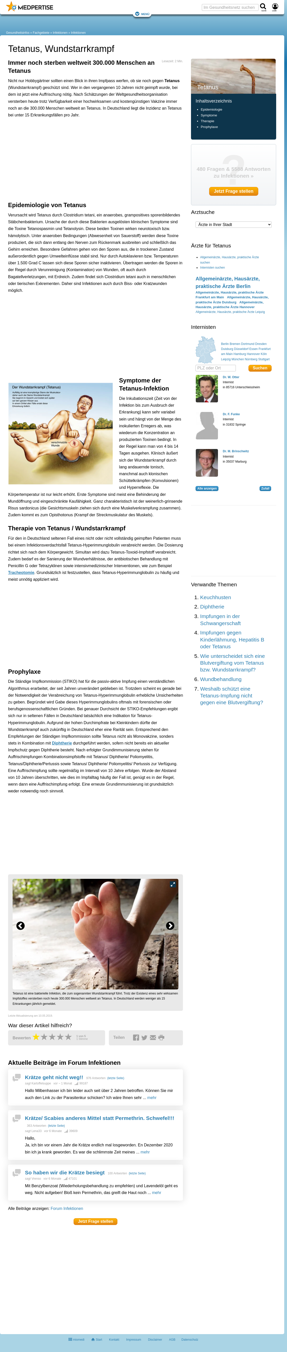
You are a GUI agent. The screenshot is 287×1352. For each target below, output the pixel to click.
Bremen (235, 344)
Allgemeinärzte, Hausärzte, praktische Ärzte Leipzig (230, 312)
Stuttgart (264, 359)
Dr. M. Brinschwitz (236, 451)
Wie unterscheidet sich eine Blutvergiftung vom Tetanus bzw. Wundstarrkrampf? (232, 663)
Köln (264, 354)
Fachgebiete (41, 33)
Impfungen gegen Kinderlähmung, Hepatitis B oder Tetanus (232, 639)
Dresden (261, 344)
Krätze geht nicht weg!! (54, 1077)
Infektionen (60, 33)
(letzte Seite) (115, 1078)
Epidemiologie (211, 109)
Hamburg (240, 354)
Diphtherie (62, 743)
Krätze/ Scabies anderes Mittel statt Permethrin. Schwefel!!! (99, 1118)
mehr (151, 1098)
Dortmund (247, 344)
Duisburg (227, 349)
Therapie (207, 121)
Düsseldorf (241, 349)
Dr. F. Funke (231, 414)
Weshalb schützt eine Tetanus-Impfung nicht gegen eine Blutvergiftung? (231, 695)
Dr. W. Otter (231, 377)
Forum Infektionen (67, 1208)
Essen (253, 349)
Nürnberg (251, 359)
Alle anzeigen (207, 488)
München (238, 359)
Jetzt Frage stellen (95, 1221)
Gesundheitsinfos (17, 33)
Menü (142, 13)
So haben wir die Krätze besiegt (65, 1172)
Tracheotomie (21, 572)
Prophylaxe (210, 127)
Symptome (209, 115)
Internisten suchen (212, 267)
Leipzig (226, 359)
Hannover (253, 354)
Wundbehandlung (220, 679)
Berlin (225, 344)
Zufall (265, 488)
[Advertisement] (86, 144)
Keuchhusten (215, 597)
